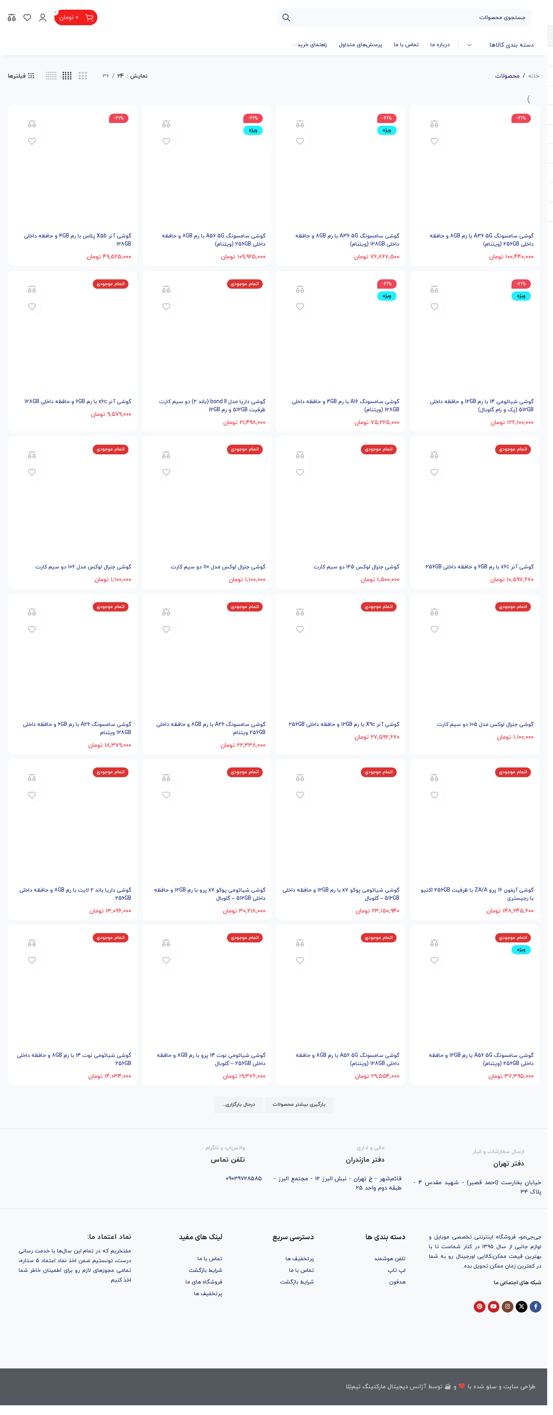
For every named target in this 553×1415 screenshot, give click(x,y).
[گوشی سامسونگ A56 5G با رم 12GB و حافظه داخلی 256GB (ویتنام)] (476, 1000)
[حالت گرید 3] (83, 76)
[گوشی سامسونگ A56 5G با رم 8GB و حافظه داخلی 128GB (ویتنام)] (341, 1000)
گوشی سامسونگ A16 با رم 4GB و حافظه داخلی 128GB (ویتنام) (347, 404)
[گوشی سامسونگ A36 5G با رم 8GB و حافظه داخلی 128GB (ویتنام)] (341, 169)
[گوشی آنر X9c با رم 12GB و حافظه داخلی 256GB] (341, 668)
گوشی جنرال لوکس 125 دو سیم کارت (352, 567)
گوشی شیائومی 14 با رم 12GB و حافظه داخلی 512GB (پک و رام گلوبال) (477, 404)
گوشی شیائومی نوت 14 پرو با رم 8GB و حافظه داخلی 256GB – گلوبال (214, 1069)
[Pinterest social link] (479, 1316)
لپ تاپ (397, 1279)
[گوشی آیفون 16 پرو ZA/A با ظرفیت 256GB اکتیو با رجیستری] (476, 834)
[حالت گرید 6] (51, 76)
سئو (491, 1396)
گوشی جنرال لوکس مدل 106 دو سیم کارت (77, 567)
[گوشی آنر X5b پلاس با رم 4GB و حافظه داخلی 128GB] (71, 169)
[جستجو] (404, 17)
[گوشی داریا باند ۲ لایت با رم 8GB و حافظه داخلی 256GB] (71, 834)
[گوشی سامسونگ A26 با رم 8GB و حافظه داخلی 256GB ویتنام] (206, 668)
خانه (533, 76)
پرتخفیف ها (300, 1268)
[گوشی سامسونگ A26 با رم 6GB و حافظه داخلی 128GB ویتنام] (71, 668)
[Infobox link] (477, 1166)
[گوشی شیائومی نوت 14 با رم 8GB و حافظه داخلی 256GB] (71, 1000)
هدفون (397, 1291)
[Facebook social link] (535, 1316)
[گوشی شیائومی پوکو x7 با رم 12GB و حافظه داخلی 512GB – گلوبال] (341, 834)
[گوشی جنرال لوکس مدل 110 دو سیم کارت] (206, 501)
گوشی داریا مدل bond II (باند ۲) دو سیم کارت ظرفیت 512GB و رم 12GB (206, 404)
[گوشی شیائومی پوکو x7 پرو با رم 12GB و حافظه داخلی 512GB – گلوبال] (206, 834)
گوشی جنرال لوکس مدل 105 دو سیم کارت (481, 733)
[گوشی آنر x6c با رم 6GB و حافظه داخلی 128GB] (71, 335)
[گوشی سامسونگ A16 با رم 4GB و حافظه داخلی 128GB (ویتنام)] (341, 335)
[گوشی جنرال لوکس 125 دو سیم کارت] (341, 501)
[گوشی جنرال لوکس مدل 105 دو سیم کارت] (476, 668)
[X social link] (521, 1316)
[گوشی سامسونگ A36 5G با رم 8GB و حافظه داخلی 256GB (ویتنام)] (476, 169)
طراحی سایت (519, 1396)
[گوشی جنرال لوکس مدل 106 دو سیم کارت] (71, 501)
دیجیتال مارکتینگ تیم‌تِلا (377, 1396)
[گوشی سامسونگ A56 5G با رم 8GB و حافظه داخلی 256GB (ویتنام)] (206, 169)
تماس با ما (301, 1279)
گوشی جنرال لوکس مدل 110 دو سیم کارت (212, 567)
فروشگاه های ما (203, 1291)
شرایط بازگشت (297, 1291)
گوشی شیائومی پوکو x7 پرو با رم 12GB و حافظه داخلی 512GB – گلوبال (213, 903)
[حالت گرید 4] (67, 76)
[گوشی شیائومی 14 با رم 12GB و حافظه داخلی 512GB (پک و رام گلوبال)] (476, 335)
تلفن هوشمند (390, 1268)
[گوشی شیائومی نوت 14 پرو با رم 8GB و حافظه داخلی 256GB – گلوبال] (206, 1000)
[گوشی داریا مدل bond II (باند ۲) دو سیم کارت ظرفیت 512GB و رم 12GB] (206, 335)
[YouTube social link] (493, 1316)
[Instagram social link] (507, 1316)
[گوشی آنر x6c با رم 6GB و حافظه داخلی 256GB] (476, 501)
